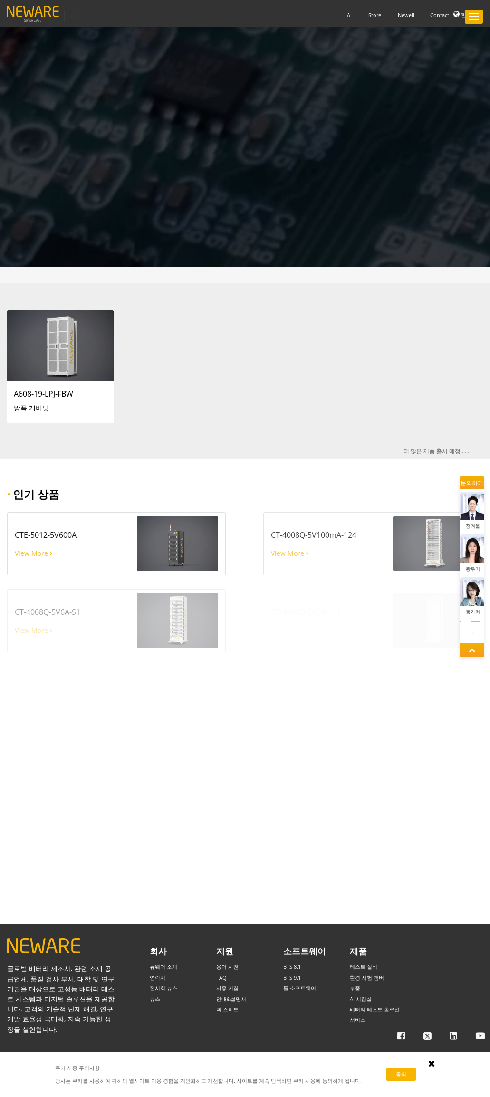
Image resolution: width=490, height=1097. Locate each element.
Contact (439, 14)
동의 (401, 1074)
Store (374, 14)
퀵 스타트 (227, 1009)
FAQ (221, 977)
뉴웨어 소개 (163, 966)
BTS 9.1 (292, 977)
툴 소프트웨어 (299, 987)
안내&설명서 (231, 998)
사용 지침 (227, 987)
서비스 (357, 1019)
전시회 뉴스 (163, 987)
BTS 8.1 (292, 966)
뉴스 (155, 998)
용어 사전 (227, 966)
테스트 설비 (363, 966)
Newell (406, 14)
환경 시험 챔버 (367, 977)
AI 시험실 (361, 998)
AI (349, 14)
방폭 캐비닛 (63, 274)
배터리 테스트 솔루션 (375, 1009)
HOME (21, 274)
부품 (39, 274)
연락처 (157, 977)
